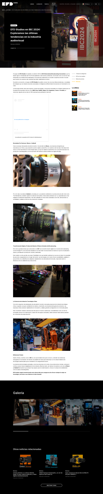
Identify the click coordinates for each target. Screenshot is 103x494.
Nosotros (62, 4)
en (98, 4)
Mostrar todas (51, 485)
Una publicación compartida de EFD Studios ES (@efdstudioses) (28, 137)
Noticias (8, 9)
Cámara (32, 4)
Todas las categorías (81, 73)
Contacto (78, 4)
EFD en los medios (80, 76)
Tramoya (46, 4)
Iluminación (39, 4)
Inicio (3, 9)
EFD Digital (67, 4)
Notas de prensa (80, 79)
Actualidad (72, 4)
